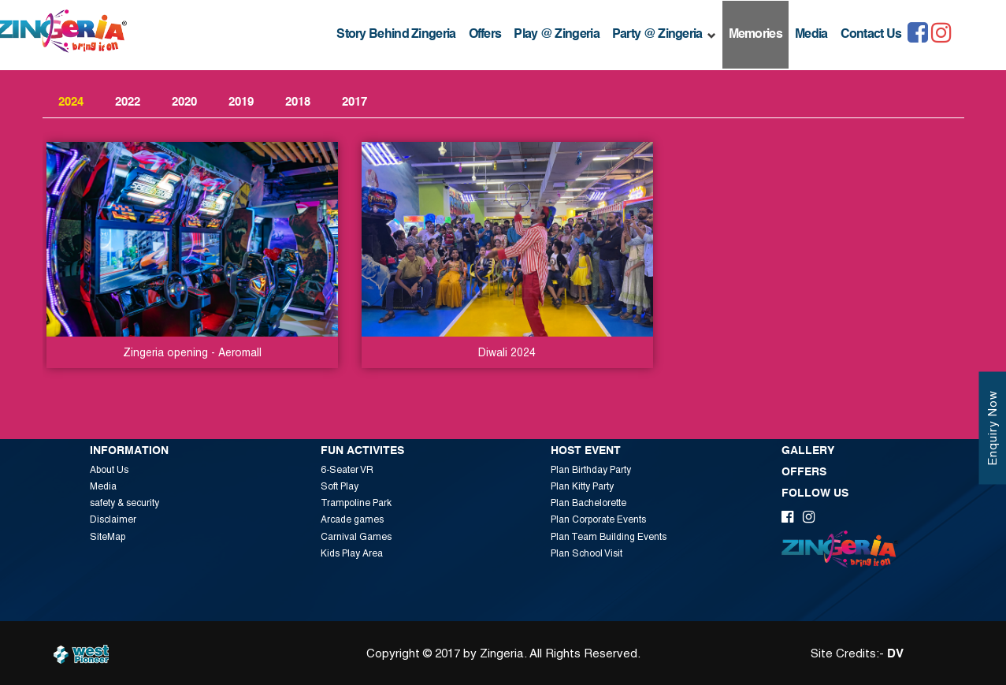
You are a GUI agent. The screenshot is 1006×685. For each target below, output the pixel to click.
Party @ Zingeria (664, 34)
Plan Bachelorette (588, 502)
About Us (109, 469)
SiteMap (107, 536)
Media (811, 34)
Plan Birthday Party (591, 469)
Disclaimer (113, 519)
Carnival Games (356, 536)
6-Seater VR (347, 469)
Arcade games (352, 519)
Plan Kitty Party (582, 486)
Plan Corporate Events (598, 519)
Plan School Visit (586, 553)
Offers (485, 34)
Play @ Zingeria (557, 34)
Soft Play (339, 486)
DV (895, 654)
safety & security (124, 502)
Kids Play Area (352, 553)
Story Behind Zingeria (395, 34)
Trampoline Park (356, 502)
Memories (755, 34)
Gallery (807, 450)
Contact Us (871, 34)
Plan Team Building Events (608, 536)
